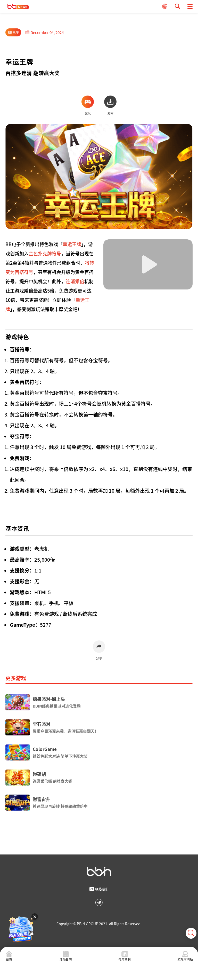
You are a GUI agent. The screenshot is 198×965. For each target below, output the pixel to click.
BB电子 (13, 32)
